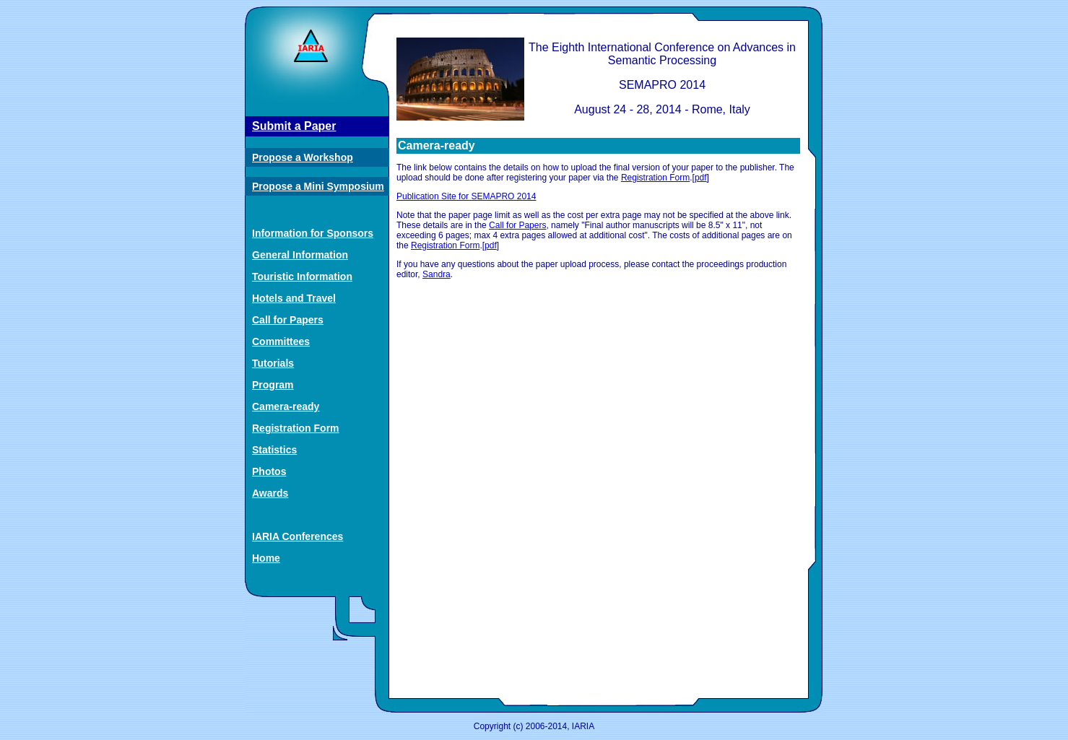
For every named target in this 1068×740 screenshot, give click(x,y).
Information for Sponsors (312, 233)
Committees (281, 341)
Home (266, 558)
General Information (300, 255)
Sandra (436, 274)
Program (273, 385)
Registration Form (295, 428)
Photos (269, 471)
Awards (270, 493)
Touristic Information (302, 276)
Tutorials (273, 363)
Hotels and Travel (294, 298)
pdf (701, 178)
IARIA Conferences (297, 536)
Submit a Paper (294, 126)
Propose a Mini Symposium (318, 186)
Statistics (274, 450)
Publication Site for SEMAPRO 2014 (466, 196)
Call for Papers (288, 320)
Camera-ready (285, 406)
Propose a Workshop (302, 157)
